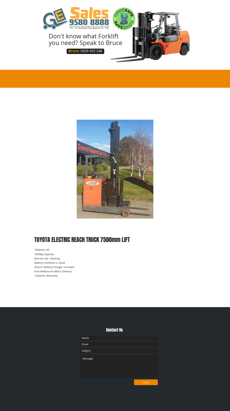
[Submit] (146, 382)
